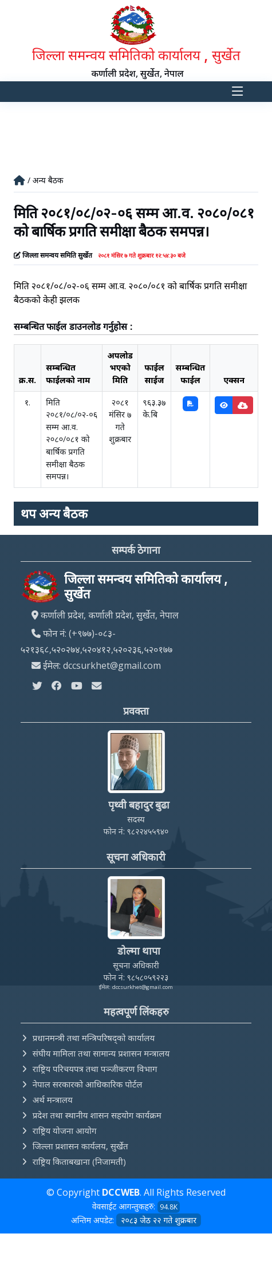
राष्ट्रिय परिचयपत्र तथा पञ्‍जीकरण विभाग (95, 1068)
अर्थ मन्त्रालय (53, 1099)
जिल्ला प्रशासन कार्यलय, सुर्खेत (80, 1146)
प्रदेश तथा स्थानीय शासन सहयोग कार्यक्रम (97, 1115)
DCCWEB (121, 1192)
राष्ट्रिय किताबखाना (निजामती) (79, 1161)
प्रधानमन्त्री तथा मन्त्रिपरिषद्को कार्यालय (94, 1037)
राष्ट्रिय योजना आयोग (65, 1130)
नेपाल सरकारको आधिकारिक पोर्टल (88, 1084)
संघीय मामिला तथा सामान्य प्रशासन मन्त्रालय (101, 1053)
